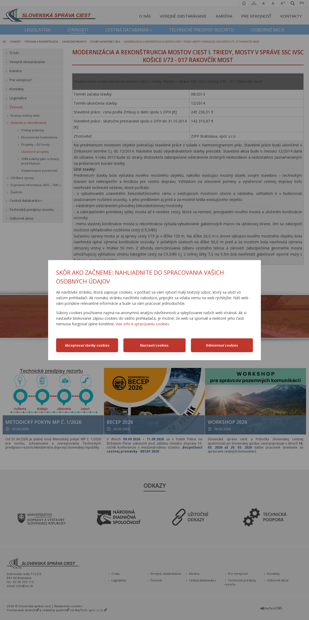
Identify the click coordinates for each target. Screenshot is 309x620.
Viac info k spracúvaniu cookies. (143, 323)
